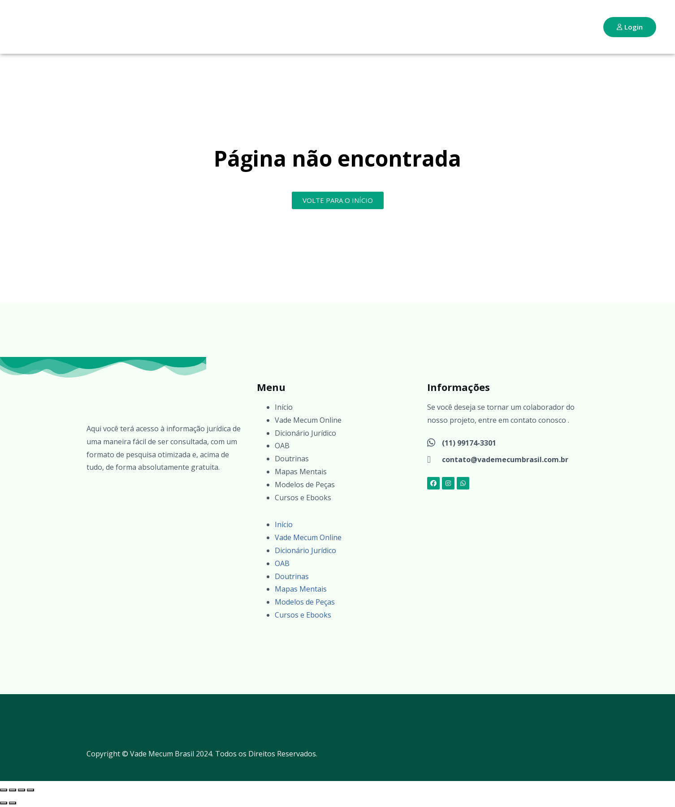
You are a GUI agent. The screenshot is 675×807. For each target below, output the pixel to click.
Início (284, 407)
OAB (282, 446)
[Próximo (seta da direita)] (12, 803)
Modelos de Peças (305, 484)
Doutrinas (292, 459)
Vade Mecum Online (308, 420)
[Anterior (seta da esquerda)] (3, 803)
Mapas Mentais (301, 471)
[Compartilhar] (21, 790)
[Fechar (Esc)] (30, 790)
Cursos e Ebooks (303, 497)
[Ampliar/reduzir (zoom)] (3, 790)
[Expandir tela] (12, 790)
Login (630, 26)
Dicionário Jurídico (305, 433)
